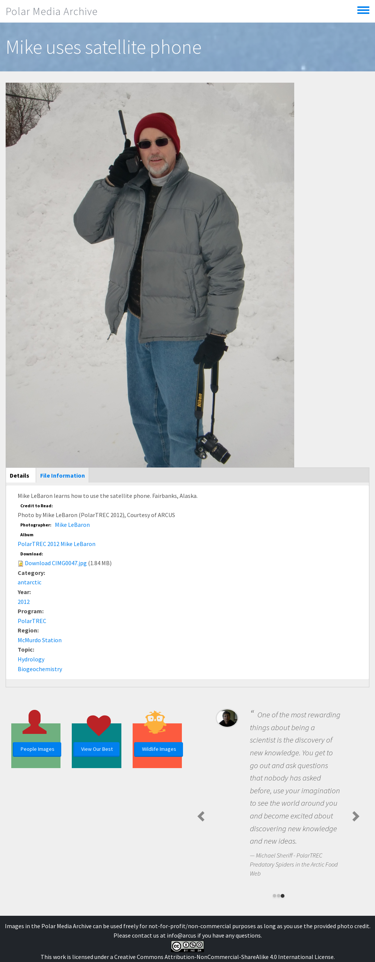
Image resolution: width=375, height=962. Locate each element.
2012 (24, 601)
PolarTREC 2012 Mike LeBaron (56, 544)
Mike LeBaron (72, 524)
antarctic (29, 582)
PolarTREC (32, 621)
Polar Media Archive (52, 11)
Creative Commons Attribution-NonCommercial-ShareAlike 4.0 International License (224, 956)
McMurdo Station (40, 640)
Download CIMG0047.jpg (56, 563)
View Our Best (97, 749)
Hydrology (31, 659)
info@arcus (181, 935)
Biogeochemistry (40, 669)
